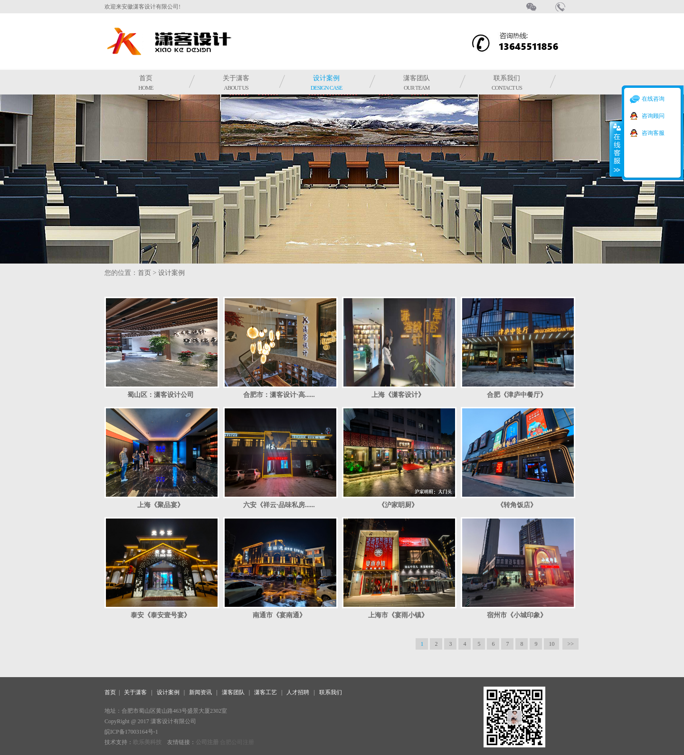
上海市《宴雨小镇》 (398, 615)
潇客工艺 (265, 692)
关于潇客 (236, 83)
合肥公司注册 (237, 742)
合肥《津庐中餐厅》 (517, 394)
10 (551, 644)
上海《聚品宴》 (160, 505)
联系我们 (507, 83)
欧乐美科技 (147, 742)
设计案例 (326, 83)
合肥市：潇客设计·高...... (279, 394)
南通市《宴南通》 (279, 615)
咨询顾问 (653, 116)
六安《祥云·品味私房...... (279, 505)
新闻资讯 (200, 692)
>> (570, 644)
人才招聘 (297, 692)
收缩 (616, 149)
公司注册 (207, 742)
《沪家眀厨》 (398, 505)
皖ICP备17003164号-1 (131, 731)
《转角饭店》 (517, 505)
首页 (145, 83)
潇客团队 (416, 83)
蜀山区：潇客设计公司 (160, 394)
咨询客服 (653, 133)
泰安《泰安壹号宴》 (160, 615)
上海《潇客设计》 (398, 394)
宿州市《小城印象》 (517, 615)
